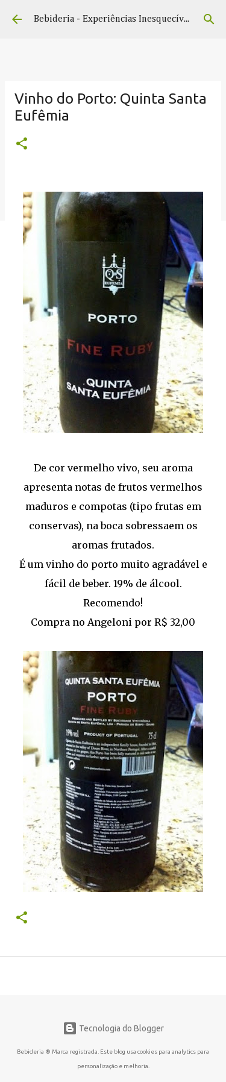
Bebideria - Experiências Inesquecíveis (115, 19)
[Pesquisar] (209, 19)
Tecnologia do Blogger (113, 1028)
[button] (21, 144)
